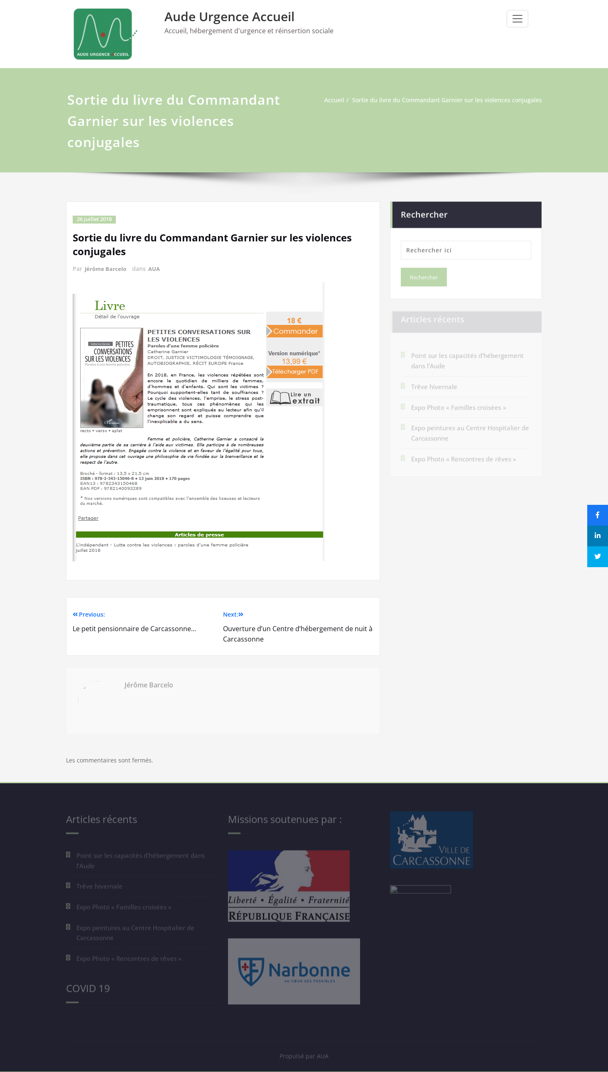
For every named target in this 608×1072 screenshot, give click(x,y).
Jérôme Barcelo (106, 268)
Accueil (327, 100)
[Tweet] (597, 556)
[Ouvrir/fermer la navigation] (517, 18)
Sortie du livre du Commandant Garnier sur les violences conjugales (445, 100)
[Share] (597, 515)
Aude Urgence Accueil (229, 16)
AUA (156, 268)
